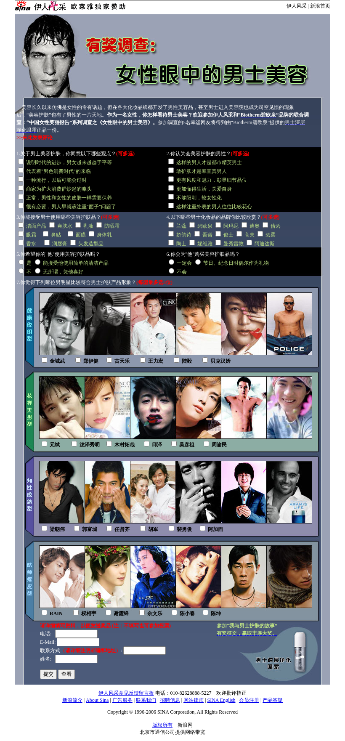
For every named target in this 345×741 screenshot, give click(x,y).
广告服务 (122, 700)
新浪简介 (72, 700)
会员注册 (249, 700)
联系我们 (146, 700)
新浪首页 (320, 6)
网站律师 (193, 700)
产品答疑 (273, 700)
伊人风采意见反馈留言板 (126, 693)
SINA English (221, 700)
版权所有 (162, 725)
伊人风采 (297, 6)
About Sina (97, 700)
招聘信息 (170, 700)
